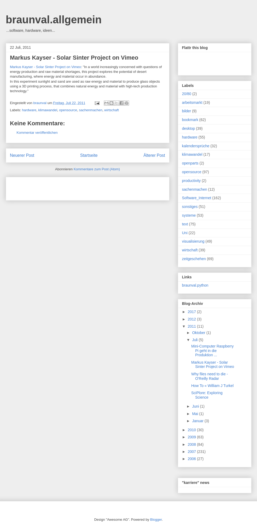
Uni (185, 233)
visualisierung (193, 241)
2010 (192, 430)
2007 (192, 451)
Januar (198, 421)
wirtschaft (111, 110)
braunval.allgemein (54, 19)
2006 (192, 459)
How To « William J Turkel (212, 386)
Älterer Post (154, 155)
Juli (195, 340)
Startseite (89, 155)
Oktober (199, 333)
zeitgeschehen (194, 259)
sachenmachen (90, 110)
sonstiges (190, 206)
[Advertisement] (72, 187)
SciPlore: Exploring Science (206, 395)
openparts (190, 163)
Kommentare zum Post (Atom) (97, 169)
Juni (196, 406)
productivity (191, 181)
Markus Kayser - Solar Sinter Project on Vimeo (74, 57)
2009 (192, 437)
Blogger (156, 520)
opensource (68, 110)
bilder (186, 111)
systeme (189, 215)
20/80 (186, 94)
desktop (188, 128)
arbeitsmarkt (192, 102)
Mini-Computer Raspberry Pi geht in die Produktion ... (212, 350)
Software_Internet (196, 198)
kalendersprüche (196, 146)
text (185, 224)
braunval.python (195, 285)
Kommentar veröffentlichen (37, 133)
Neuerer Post (22, 155)
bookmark (190, 120)
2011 (192, 326)
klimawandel (47, 110)
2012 (192, 319)
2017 (192, 312)
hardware (29, 110)
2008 (192, 444)
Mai (195, 414)
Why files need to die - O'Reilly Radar (209, 376)
